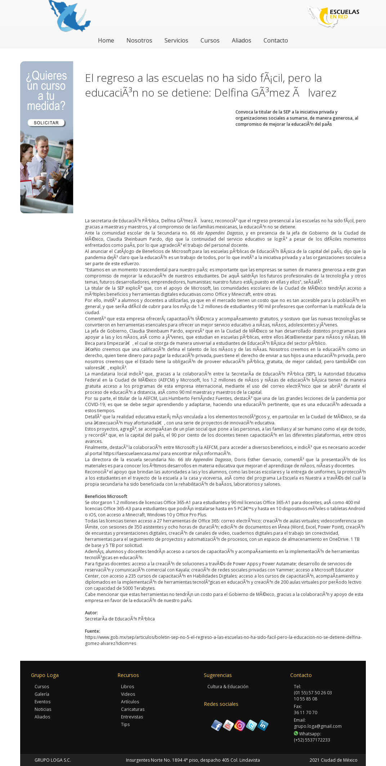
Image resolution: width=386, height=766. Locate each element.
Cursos (210, 40)
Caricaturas (132, 709)
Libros (127, 686)
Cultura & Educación (227, 686)
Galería (42, 694)
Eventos (42, 702)
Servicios (176, 40)
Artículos (130, 702)
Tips (125, 724)
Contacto (276, 40)
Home (106, 40)
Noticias (43, 709)
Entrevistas (132, 717)
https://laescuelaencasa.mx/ (131, 453)
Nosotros (139, 40)
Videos (128, 694)
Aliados (241, 40)
